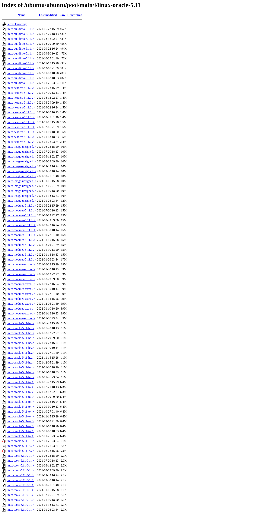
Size (63, 15)
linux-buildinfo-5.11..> (20, 29)
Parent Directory (17, 24)
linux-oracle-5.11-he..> (20, 323)
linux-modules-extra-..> (21, 264)
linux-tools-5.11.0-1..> (20, 455)
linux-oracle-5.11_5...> (20, 441)
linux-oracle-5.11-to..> (20, 382)
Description (74, 15)
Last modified (48, 15)
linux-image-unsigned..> (21, 146)
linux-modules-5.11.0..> (21, 205)
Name (21, 15)
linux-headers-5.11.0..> (21, 87)
